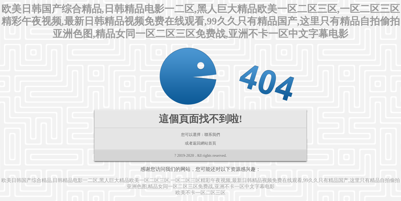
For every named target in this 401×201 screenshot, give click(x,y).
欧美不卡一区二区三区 (200, 192)
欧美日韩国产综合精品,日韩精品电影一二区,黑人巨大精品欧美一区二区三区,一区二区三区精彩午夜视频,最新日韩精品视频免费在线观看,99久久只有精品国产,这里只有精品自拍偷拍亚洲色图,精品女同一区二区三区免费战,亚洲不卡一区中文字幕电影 (200, 21)
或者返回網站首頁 (200, 143)
